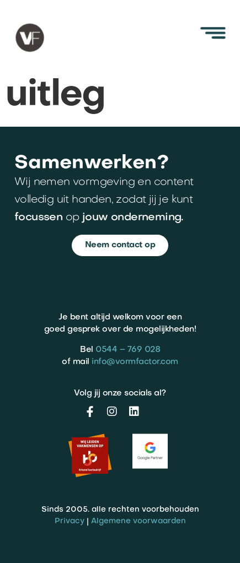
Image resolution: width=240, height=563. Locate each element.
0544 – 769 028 (127, 350)
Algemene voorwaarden (138, 521)
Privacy (69, 521)
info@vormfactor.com (135, 362)
